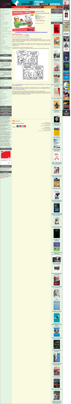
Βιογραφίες (2, 16)
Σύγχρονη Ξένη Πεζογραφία (5, 48)
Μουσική (2, 39)
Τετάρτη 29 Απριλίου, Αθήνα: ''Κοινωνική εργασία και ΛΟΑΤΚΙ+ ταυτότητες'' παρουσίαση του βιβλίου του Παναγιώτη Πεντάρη (5, 144)
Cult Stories (3, 11)
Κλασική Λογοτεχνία (4, 30)
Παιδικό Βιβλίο (3, 43)
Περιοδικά (6, 78)
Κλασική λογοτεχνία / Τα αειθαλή (6, 33)
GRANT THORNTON (4, 89)
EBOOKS (59, 7)
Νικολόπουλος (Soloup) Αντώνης (42, 13)
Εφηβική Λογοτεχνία (4, 24)
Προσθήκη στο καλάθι (39, 23)
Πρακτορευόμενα (6, 87)
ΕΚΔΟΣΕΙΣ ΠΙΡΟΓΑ (4, 96)
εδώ (16, 87)
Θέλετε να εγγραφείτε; (58, 21)
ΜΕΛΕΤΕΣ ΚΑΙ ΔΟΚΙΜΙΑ (36, 7)
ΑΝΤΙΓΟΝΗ (2, 80)
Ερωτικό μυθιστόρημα (4, 23)
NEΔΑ (2, 92)
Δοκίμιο (2, 20)
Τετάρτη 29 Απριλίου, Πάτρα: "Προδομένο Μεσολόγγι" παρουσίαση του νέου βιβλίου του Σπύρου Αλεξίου (5, 125)
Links (6, 107)
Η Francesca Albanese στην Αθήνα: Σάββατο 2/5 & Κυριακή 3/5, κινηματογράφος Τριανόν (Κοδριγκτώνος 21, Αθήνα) (5, 118)
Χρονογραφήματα (3, 52)
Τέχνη (2, 50)
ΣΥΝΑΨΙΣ (2, 85)
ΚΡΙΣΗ (2, 81)
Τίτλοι (6, 69)
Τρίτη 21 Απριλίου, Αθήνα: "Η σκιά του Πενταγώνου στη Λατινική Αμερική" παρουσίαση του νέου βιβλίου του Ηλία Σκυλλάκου (5, 137)
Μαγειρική (2, 37)
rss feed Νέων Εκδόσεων (19, 123)
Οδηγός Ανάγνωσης (5, 109)
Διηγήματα (2, 19)
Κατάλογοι (6, 112)
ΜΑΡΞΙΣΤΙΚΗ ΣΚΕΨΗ (4, 82)
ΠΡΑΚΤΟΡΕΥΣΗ (3, 103)
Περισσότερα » (9, 147)
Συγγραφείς (5, 60)
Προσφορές (56, 9)
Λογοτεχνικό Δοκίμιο (4, 36)
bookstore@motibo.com (46, 130)
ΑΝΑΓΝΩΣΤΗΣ (3, 95)
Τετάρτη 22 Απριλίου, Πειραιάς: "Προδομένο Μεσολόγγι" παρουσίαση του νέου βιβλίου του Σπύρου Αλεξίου (5, 129)
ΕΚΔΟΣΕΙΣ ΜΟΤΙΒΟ (50, 7)
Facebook (27, 35)
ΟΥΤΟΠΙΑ (2, 84)
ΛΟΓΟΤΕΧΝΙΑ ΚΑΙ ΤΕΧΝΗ (19, 7)
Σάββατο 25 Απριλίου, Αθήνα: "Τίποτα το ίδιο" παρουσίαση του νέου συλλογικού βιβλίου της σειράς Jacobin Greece (5, 121)
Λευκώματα (2, 35)
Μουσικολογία (3, 40)
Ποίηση (2, 44)
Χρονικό (2, 51)
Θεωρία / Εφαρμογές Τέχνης (5, 27)
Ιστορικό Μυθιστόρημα (4, 28)
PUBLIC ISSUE (3, 93)
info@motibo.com (47, 125)
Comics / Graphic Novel (4, 10)
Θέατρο (2, 26)
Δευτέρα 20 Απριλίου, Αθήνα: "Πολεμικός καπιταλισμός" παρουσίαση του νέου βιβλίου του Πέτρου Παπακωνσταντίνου (5, 141)
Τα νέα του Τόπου (6, 115)
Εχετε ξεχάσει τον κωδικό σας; (57, 20)
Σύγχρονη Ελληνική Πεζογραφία (6, 47)
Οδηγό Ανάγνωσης (19, 84)
